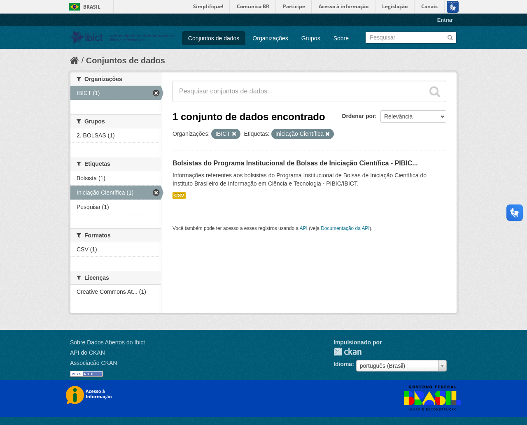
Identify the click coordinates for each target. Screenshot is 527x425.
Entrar (445, 20)
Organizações (270, 38)
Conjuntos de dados (214, 38)
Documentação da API (345, 228)
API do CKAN (87, 352)
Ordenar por (358, 116)
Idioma (342, 364)
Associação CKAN (93, 363)
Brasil (91, 6)
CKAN (347, 351)
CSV (179, 195)
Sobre (341, 38)
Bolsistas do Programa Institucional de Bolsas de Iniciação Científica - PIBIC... (295, 163)
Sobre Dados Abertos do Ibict (107, 342)
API (304, 228)
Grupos (310, 38)
